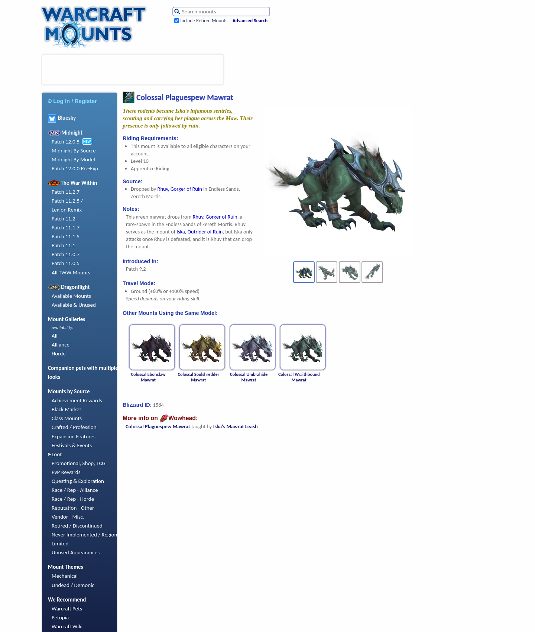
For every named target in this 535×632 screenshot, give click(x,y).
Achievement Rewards (77, 400)
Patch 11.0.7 (66, 254)
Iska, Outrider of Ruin (199, 231)
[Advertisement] (133, 69)
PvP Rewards (66, 472)
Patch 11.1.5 (66, 236)
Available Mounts (71, 296)
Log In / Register (72, 101)
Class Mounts (67, 418)
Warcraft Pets (67, 608)
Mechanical (65, 576)
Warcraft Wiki (67, 626)
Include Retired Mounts (203, 20)
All (55, 335)
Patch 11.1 (63, 245)
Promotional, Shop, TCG (79, 463)
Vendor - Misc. (68, 516)
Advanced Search (250, 20)
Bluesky (62, 118)
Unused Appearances (76, 552)
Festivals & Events (72, 445)
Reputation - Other (73, 507)
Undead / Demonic (73, 585)
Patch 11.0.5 (66, 263)
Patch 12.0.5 (66, 141)
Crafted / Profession (74, 427)
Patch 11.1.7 (66, 227)
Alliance (60, 344)
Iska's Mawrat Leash (235, 426)
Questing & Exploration (78, 481)
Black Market (66, 409)
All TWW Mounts (71, 272)
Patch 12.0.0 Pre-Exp (75, 168)
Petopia (60, 617)
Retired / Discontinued (77, 525)
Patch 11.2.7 (66, 191)
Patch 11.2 (63, 218)
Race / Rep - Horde (73, 499)
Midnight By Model (73, 159)
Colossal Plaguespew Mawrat (158, 426)
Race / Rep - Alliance (75, 490)
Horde (59, 353)
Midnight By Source (74, 150)
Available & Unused (74, 305)
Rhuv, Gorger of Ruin (180, 189)
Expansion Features (73, 436)
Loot (57, 454)
